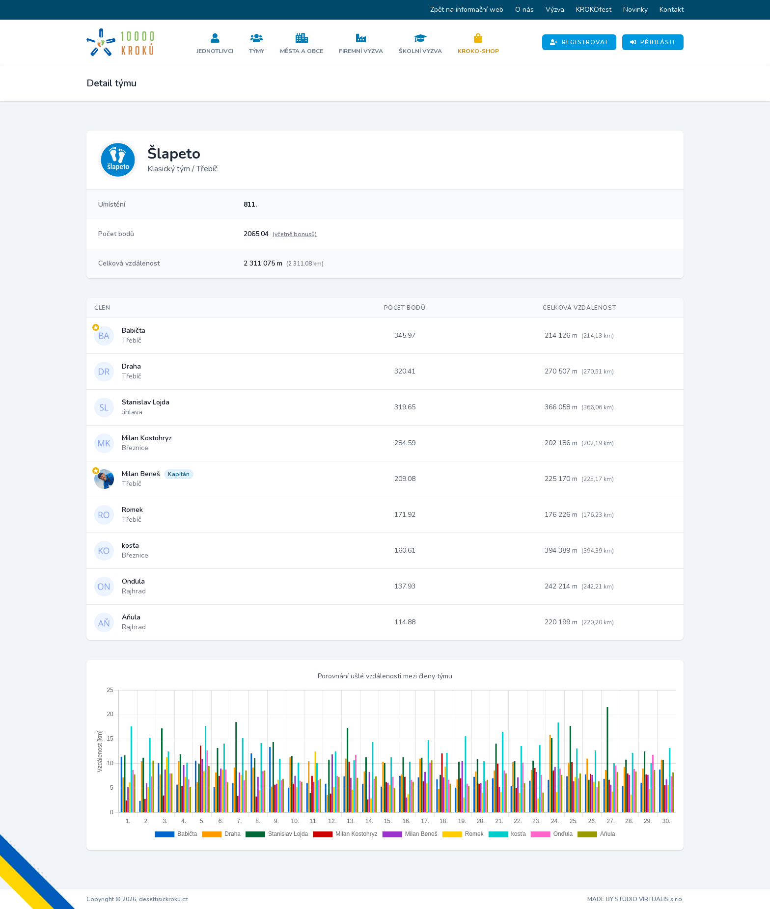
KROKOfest (593, 9)
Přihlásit (653, 42)
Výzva (555, 9)
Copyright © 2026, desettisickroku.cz (137, 899)
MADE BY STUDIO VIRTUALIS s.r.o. (635, 899)
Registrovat (579, 42)
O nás (524, 9)
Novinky (635, 9)
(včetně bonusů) (295, 234)
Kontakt (672, 9)
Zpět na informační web (466, 9)
